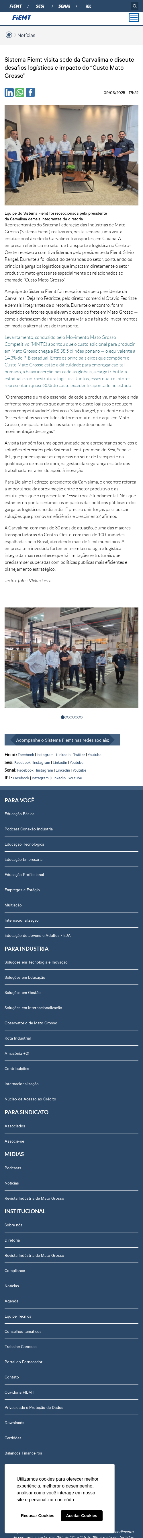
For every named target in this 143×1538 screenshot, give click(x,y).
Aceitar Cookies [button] (81, 1515)
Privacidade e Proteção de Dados (34, 1407)
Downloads (14, 1422)
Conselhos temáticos (23, 1331)
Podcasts (13, 1167)
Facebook (26, 754)
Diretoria (12, 1240)
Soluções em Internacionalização (33, 1007)
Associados (15, 1126)
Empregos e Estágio (22, 889)
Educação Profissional (24, 874)
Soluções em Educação (25, 977)
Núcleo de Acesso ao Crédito (30, 1099)
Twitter (79, 754)
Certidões (13, 1437)
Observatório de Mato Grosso (31, 1023)
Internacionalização (22, 920)
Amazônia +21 (17, 1053)
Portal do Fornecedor (23, 1361)
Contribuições (17, 1068)
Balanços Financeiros (23, 1453)
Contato (12, 1377)
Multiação (13, 905)
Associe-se (14, 1141)
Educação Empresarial (24, 859)
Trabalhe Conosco (21, 1346)
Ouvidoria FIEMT (19, 1392)
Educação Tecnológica (24, 844)
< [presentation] (19, 665)
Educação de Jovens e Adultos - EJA (38, 935)
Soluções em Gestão (23, 992)
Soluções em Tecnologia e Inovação (36, 962)
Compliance (15, 1270)
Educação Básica (19, 813)
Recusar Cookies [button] (37, 1515)
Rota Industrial (18, 1038)
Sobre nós (14, 1225)
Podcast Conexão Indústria (29, 829)
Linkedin (63, 754)
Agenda (11, 1301)
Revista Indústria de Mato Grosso (34, 1198)
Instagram (45, 754)
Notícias (26, 35)
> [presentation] (124, 665)
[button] (62, 717)
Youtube (94, 754)
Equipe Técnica (18, 1316)
